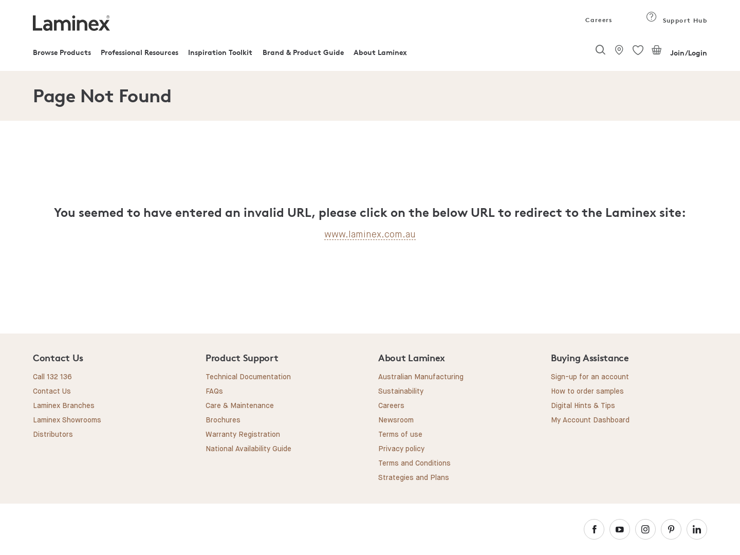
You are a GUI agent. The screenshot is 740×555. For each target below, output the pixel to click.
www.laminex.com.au (370, 234)
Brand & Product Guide (303, 52)
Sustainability (400, 391)
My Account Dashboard (590, 420)
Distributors (53, 434)
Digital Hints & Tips (583, 406)
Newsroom (396, 420)
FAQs (214, 391)
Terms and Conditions (414, 463)
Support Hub (676, 20)
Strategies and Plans (413, 478)
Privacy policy (401, 449)
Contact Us (52, 391)
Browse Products (62, 52)
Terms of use (400, 434)
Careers (598, 20)
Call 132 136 (52, 377)
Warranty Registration (243, 434)
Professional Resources (139, 52)
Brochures (223, 420)
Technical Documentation (248, 377)
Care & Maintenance (240, 406)
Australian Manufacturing (421, 377)
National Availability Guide (248, 449)
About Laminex (380, 52)
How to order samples (587, 391)
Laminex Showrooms (67, 420)
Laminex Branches (64, 406)
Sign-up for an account (590, 377)
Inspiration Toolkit (220, 52)
